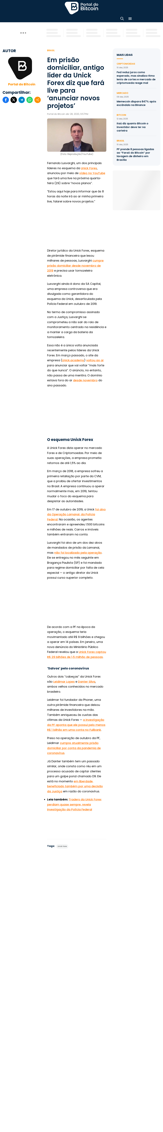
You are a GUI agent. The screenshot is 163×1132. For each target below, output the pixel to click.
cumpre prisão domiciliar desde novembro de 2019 (75, 266)
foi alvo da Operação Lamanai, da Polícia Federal (76, 514)
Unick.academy (73, 360)
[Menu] (130, 19)
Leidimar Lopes (64, 682)
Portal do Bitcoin (21, 84)
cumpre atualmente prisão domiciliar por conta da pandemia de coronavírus (74, 748)
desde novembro (85, 380)
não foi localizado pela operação (78, 553)
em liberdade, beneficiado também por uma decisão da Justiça (75, 786)
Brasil (51, 50)
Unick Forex (89, 168)
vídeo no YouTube (92, 173)
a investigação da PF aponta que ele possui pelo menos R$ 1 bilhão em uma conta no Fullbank (76, 725)
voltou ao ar (95, 360)
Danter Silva (86, 682)
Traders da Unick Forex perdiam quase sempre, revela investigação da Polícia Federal (74, 804)
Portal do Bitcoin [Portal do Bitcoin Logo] (81, 8)
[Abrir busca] (122, 19)
